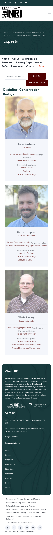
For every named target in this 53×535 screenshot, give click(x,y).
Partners (7, 63)
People (8, 455)
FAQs (5, 66)
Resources (17, 66)
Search (37, 76)
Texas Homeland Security (16, 513)
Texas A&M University (26, 160)
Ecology (26, 171)
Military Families (12, 509)
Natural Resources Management (26, 344)
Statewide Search (13, 506)
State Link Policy (29, 502)
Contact (30, 66)
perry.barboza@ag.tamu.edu (22, 154)
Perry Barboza (26, 144)
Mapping (8, 478)
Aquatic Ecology (26, 253)
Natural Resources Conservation (26, 348)
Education (9, 474)
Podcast (8, 483)
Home (6, 32)
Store (7, 487)
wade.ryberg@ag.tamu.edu (19, 327)
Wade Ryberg (26, 318)
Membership (29, 59)
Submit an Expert (37, 83)
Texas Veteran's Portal (36, 513)
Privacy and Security (32, 499)
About (15, 59)
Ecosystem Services (26, 260)
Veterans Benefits (28, 506)
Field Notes (9, 469)
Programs (17, 32)
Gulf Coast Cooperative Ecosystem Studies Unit (25, 35)
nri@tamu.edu (11, 436)
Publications (10, 464)
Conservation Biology (26, 174)
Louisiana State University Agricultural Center (26, 246)
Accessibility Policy (13, 502)
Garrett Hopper (26, 232)
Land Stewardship (34, 32)
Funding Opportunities (28, 63)
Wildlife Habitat (26, 168)
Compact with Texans (14, 499)
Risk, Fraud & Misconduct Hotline (32, 509)
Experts (43, 66)
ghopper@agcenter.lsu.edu (18, 242)
